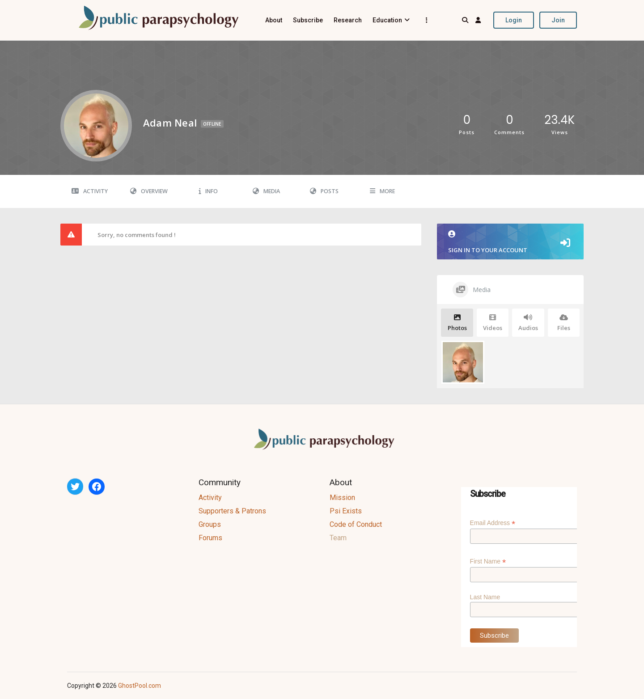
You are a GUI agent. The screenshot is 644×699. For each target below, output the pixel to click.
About (273, 20)
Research (348, 20)
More (382, 191)
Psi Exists (346, 511)
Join (558, 20)
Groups (210, 524)
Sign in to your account (510, 242)
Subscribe (308, 20)
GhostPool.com (139, 685)
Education (387, 20)
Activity (90, 191)
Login (513, 20)
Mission (342, 497)
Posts (324, 191)
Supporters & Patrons (232, 511)
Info (208, 191)
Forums (210, 538)
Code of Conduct (356, 524)
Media (266, 191)
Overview (149, 191)
